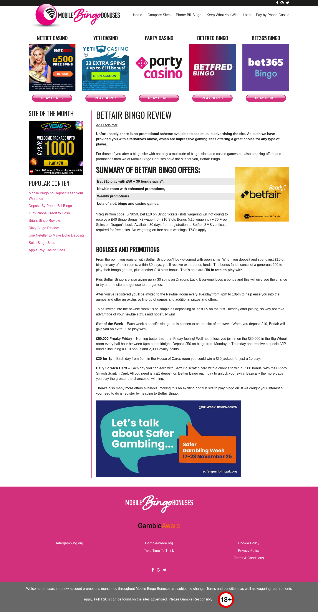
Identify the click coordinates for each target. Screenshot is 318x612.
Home (137, 15)
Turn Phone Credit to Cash (49, 213)
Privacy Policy (249, 550)
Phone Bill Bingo (188, 15)
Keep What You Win (222, 15)
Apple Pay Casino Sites (47, 250)
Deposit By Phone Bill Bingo (50, 206)
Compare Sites (159, 15)
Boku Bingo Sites (42, 243)
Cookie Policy (248, 543)
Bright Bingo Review (44, 220)
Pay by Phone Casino (272, 15)
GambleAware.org (159, 543)
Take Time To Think (159, 550)
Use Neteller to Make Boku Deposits (56, 235)
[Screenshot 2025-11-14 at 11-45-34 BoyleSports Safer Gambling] (168, 476)
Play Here (52, 98)
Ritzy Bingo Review (44, 228)
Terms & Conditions (249, 558)
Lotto (247, 15)
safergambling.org (69, 543)
